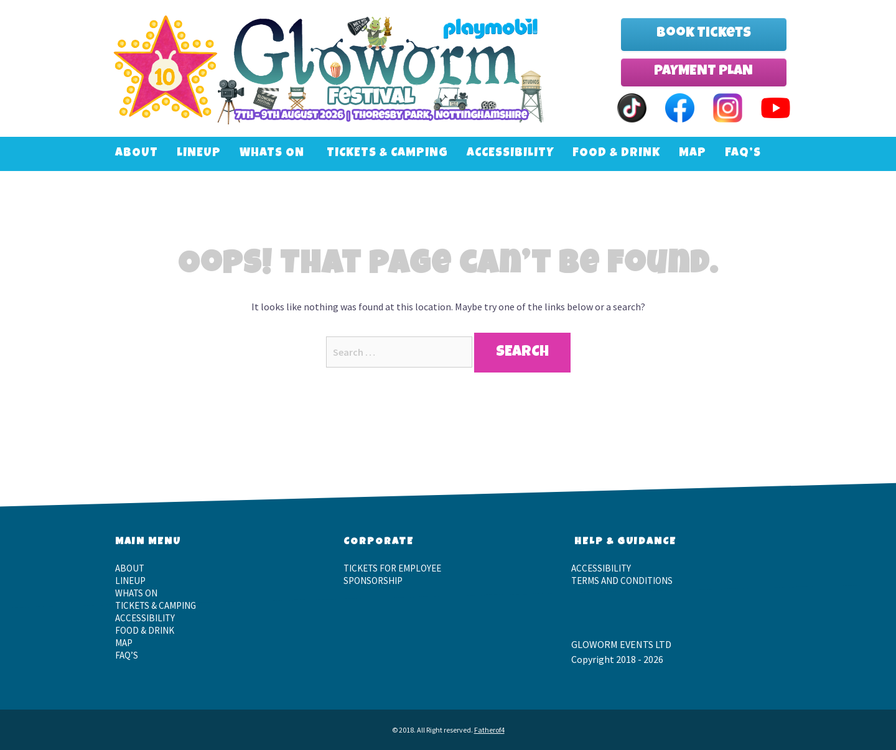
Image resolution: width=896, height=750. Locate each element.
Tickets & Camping (387, 154)
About (136, 154)
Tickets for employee (392, 568)
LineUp (199, 154)
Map (692, 154)
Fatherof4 (489, 729)
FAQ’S (743, 154)
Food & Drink (616, 154)
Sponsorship (373, 580)
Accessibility (510, 154)
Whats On (272, 154)
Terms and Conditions (622, 580)
